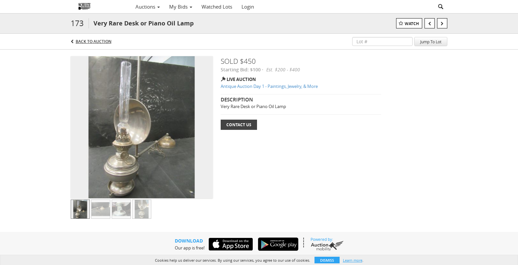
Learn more (352, 260)
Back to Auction (93, 41)
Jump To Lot (430, 41)
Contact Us (238, 125)
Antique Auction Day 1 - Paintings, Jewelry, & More (269, 86)
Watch (412, 23)
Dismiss (327, 260)
